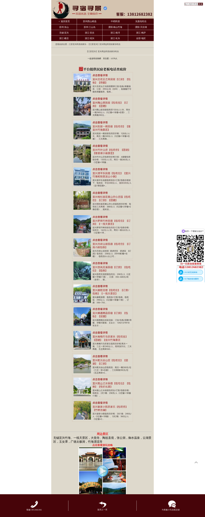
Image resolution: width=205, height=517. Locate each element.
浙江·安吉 (89, 33)
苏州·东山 (64, 27)
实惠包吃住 (141, 21)
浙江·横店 (64, 38)
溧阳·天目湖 (141, 27)
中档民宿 (115, 21)
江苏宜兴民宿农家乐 (77, 44)
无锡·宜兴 (64, 33)
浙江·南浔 (115, 33)
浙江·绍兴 (89, 38)
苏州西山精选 (89, 21)
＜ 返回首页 (64, 21)
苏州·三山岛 (90, 27)
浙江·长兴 (115, 38)
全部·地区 (141, 38)
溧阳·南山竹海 (115, 27)
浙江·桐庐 (141, 33)
